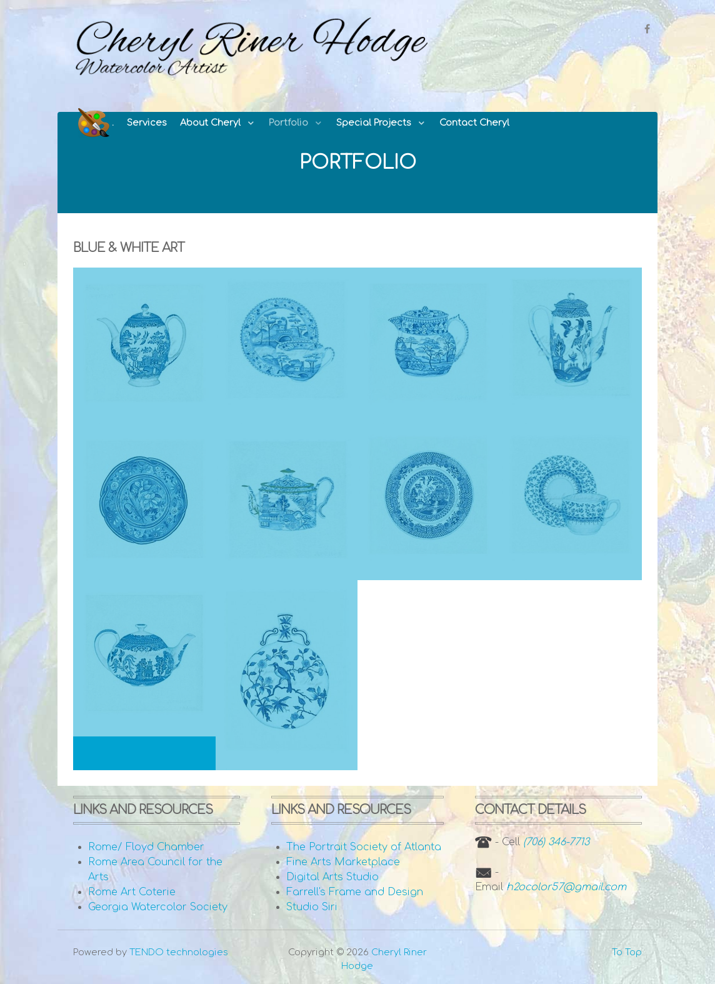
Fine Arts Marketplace (343, 862)
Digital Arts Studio (332, 877)
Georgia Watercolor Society (158, 907)
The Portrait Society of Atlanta (363, 847)
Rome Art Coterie (132, 892)
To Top (627, 952)
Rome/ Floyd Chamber (146, 847)
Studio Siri (312, 907)
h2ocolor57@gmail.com (566, 887)
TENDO (178, 952)
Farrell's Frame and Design (354, 892)
